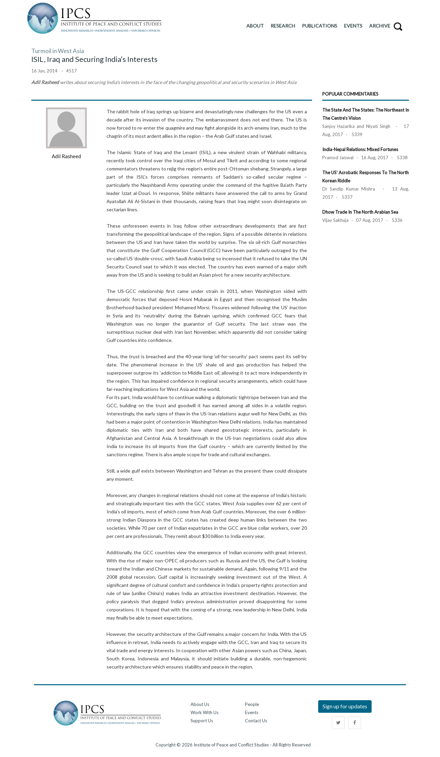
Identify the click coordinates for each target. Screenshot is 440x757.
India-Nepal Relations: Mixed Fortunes (360, 149)
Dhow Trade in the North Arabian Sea (360, 212)
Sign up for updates (345, 706)
